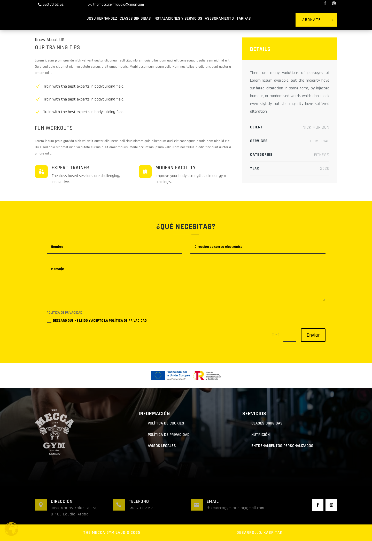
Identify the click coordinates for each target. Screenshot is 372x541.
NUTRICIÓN (260, 434)
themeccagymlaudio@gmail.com (118, 4)
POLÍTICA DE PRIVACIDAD (128, 320)
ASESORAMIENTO (219, 18)
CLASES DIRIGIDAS (135, 18)
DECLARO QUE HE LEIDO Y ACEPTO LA (97, 320)
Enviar (313, 335)
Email (213, 501)
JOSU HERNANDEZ (102, 18)
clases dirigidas (267, 423)
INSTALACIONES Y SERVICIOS (177, 18)
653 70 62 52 (53, 4)
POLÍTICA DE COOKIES (166, 423)
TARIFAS (243, 18)
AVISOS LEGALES (162, 446)
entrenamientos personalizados (282, 446)
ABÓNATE (311, 19)
